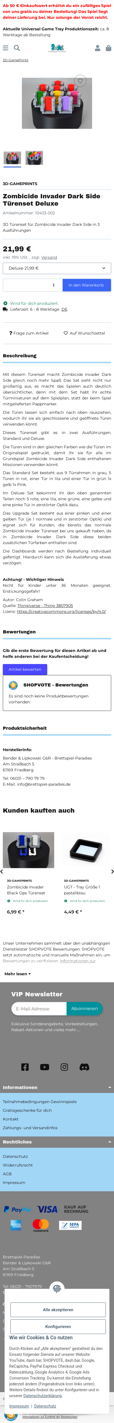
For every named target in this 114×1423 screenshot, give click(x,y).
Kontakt (11, 1119)
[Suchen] (17, 48)
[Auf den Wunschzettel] (80, 81)
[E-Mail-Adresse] (39, 1008)
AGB (7, 1173)
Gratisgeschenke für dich (27, 1110)
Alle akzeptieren (58, 1309)
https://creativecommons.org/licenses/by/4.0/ (61, 611)
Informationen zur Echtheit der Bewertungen (49, 1417)
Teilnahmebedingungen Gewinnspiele (40, 1101)
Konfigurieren (58, 1326)
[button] (97, 48)
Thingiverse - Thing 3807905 (45, 605)
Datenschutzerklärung (42, 1396)
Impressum (19, 1406)
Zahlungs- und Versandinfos (30, 1127)
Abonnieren (84, 1008)
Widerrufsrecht (18, 1165)
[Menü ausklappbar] (5, 48)
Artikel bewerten (25, 669)
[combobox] (57, 268)
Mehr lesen (17, 973)
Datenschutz (45, 1406)
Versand (49, 257)
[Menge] (33, 285)
